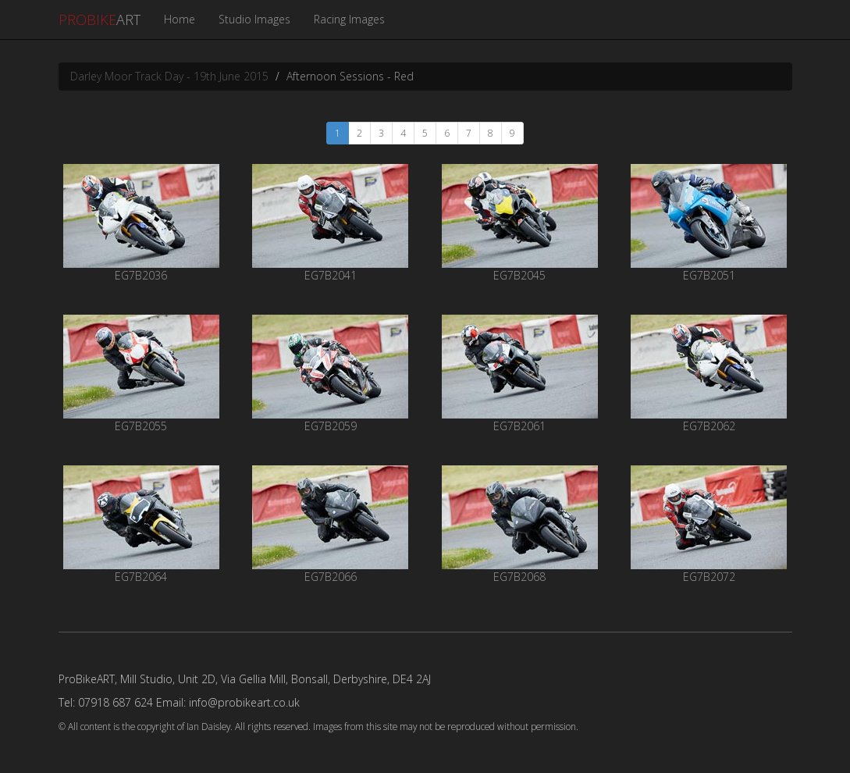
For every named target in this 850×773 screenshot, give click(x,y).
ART (99, 19)
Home (179, 19)
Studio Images (254, 19)
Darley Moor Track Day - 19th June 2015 (169, 76)
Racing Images (349, 19)
